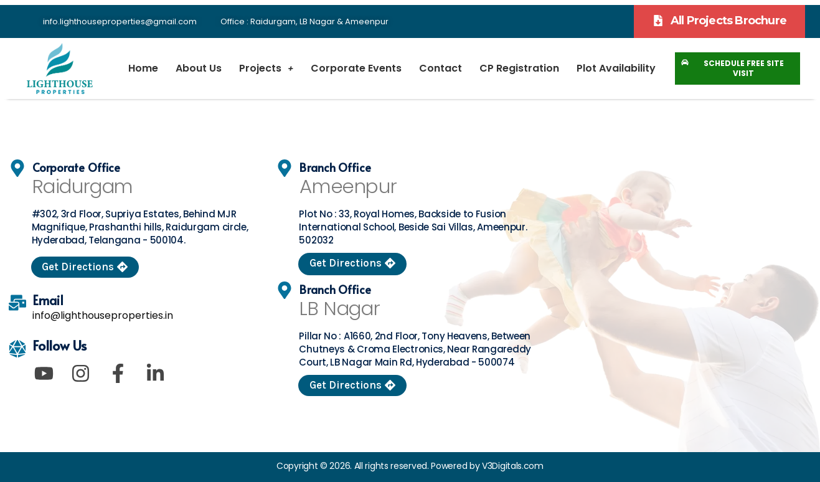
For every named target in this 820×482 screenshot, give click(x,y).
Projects (266, 68)
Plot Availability (616, 68)
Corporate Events (356, 68)
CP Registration (519, 68)
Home (143, 68)
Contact (440, 68)
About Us (199, 68)
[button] (719, 21)
